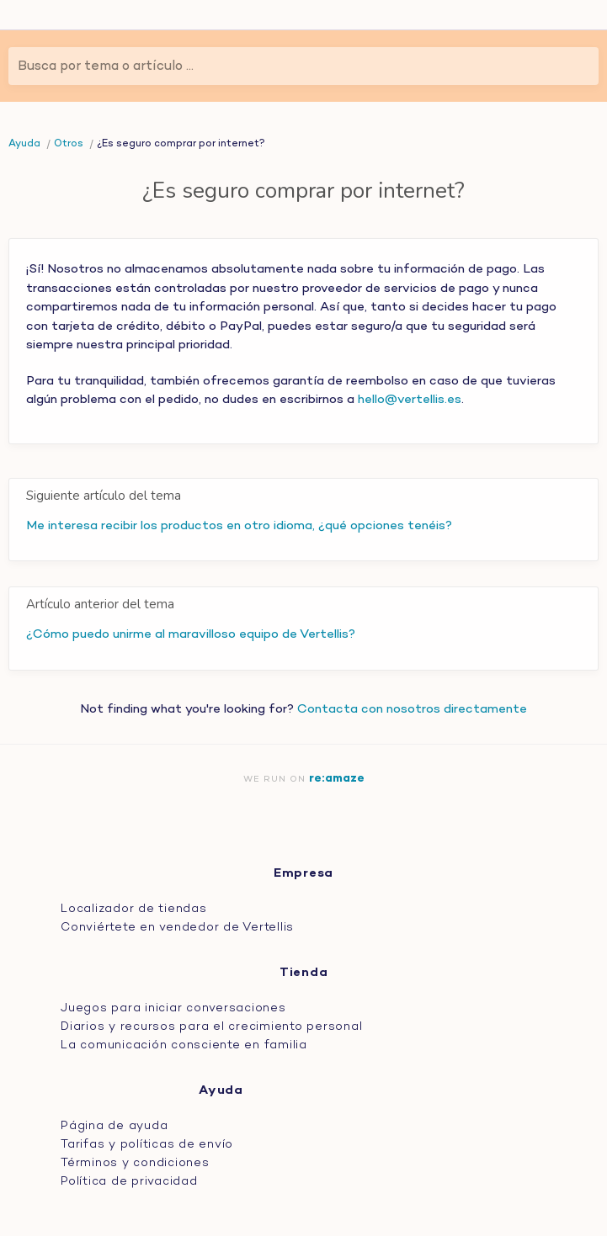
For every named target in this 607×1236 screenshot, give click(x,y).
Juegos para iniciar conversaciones (173, 1008)
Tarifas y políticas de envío (147, 1145)
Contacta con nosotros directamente (412, 709)
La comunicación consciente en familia (184, 1045)
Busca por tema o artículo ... (106, 66)
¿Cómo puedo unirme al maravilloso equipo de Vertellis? (190, 634)
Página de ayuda (114, 1126)
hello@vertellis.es (409, 399)
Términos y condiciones (135, 1163)
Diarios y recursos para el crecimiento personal (211, 1027)
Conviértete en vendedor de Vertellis (177, 928)
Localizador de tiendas (134, 909)
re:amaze (337, 779)
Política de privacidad (129, 1182)
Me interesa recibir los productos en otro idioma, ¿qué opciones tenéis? (239, 525)
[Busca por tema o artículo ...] (303, 66)
